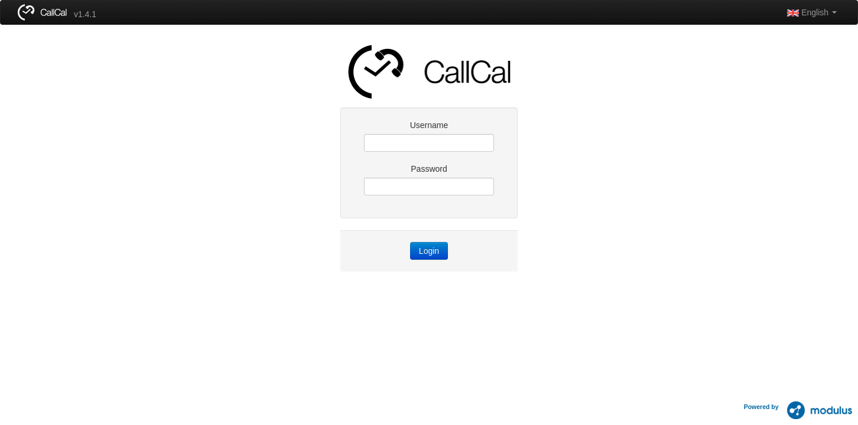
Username (429, 125)
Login (429, 251)
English (812, 12)
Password (429, 169)
